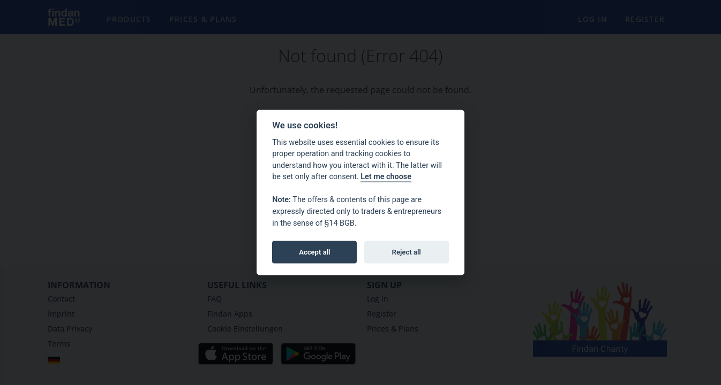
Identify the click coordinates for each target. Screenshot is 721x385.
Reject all (406, 252)
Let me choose (385, 176)
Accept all (314, 252)
